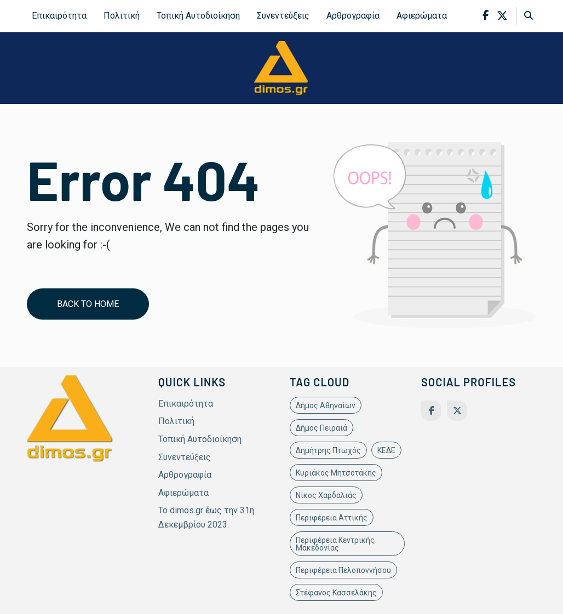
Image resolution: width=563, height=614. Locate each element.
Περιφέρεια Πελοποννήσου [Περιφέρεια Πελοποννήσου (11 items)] (343, 570)
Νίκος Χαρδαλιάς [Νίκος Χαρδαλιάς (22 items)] (326, 495)
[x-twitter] (502, 16)
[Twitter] (457, 411)
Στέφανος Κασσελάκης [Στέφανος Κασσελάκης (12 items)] (336, 592)
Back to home (88, 304)
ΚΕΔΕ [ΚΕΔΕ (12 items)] (386, 450)
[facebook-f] (485, 16)
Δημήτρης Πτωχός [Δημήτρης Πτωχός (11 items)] (328, 450)
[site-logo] (281, 67)
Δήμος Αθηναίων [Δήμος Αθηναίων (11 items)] (325, 405)
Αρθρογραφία (353, 15)
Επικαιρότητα (59, 15)
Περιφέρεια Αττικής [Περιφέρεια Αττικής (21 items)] (331, 517)
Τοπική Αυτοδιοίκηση (198, 15)
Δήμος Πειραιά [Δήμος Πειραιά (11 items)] (321, 428)
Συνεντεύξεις (283, 15)
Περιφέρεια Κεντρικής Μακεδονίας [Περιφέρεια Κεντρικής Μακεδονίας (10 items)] (335, 544)
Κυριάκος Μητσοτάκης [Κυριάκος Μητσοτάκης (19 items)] (336, 472)
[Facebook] (431, 411)
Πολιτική (122, 15)
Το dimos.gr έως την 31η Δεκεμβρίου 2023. (206, 517)
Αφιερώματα (422, 15)
